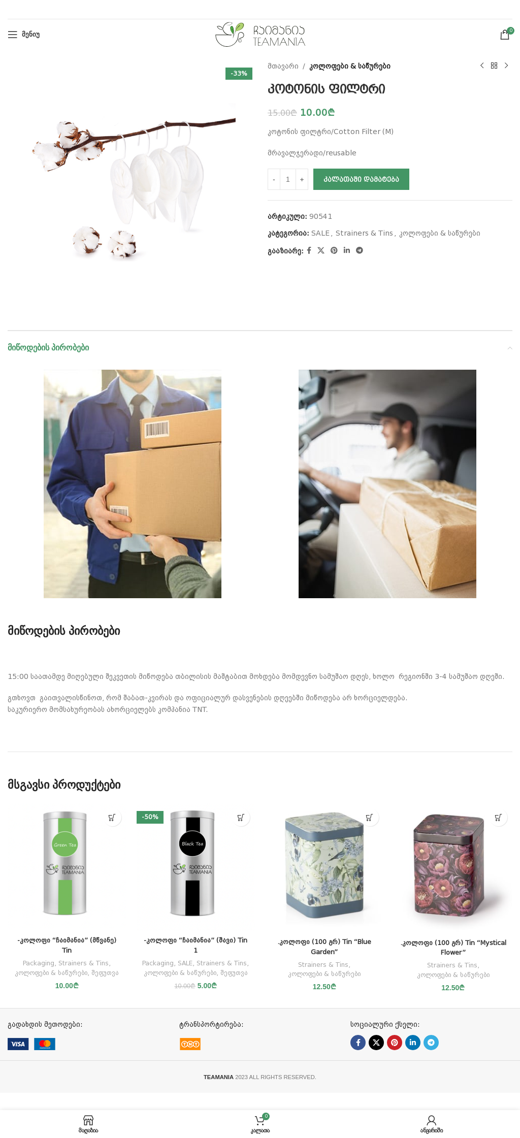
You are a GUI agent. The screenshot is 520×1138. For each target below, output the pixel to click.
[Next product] (506, 66)
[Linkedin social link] (347, 250)
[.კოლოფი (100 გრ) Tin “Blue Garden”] (324, 867)
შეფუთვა (66, 982)
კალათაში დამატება (361, 179)
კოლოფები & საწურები (350, 66)
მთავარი (283, 66)
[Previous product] (482, 66)
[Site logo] (260, 34)
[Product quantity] (288, 179)
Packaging (37, 963)
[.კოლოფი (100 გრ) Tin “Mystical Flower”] (453, 868)
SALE (320, 233)
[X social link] (321, 250)
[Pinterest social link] (334, 250)
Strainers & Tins (364, 233)
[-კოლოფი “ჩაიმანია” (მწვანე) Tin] (67, 867)
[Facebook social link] (309, 250)
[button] (112, 817)
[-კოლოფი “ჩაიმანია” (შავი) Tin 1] (196, 867)
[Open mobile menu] (24, 34)
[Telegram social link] (359, 250)
